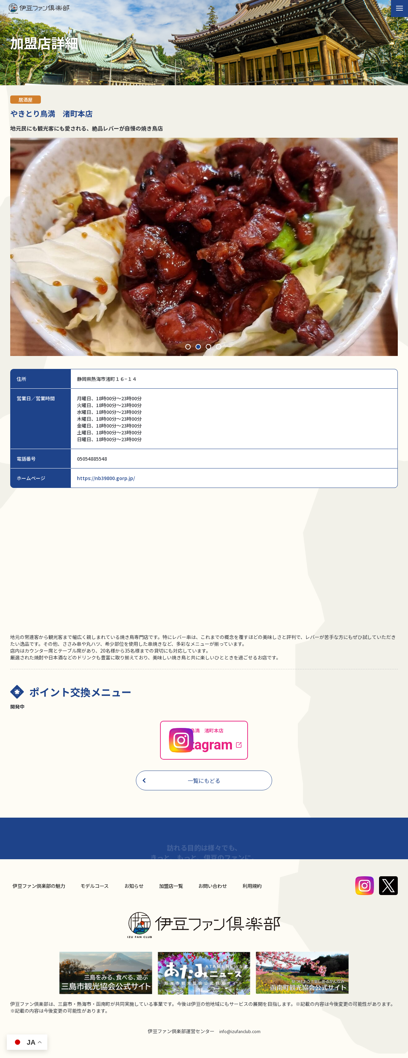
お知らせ (135, 890)
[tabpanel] (204, 247)
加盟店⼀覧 (170, 890)
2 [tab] (198, 347)
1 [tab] (188, 347)
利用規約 (250, 890)
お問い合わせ (211, 890)
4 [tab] (219, 347)
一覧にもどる (181, 785)
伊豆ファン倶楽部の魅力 (40, 890)
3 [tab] (209, 347)
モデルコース (97, 890)
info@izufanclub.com (239, 1035)
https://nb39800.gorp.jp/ (106, 478)
